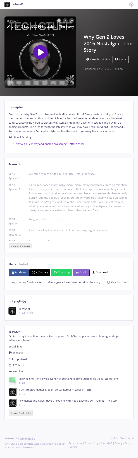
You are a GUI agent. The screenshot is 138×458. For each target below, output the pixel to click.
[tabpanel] (69, 129)
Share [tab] (12, 264)
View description (98, 59)
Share (120, 59)
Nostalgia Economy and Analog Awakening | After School (50, 144)
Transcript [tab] (16, 164)
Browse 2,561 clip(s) (21, 412)
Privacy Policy (91, 443)
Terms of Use (75, 443)
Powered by (19, 438)
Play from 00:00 (118, 282)
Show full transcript (20, 245)
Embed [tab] (23, 264)
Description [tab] (16, 107)
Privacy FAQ (106, 443)
